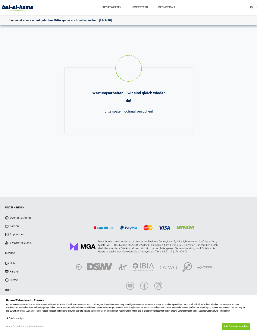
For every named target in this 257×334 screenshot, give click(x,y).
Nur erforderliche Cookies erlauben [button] (24, 326)
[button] (15, 318)
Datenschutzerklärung (208, 310)
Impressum (225, 310)
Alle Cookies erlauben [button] (236, 326)
